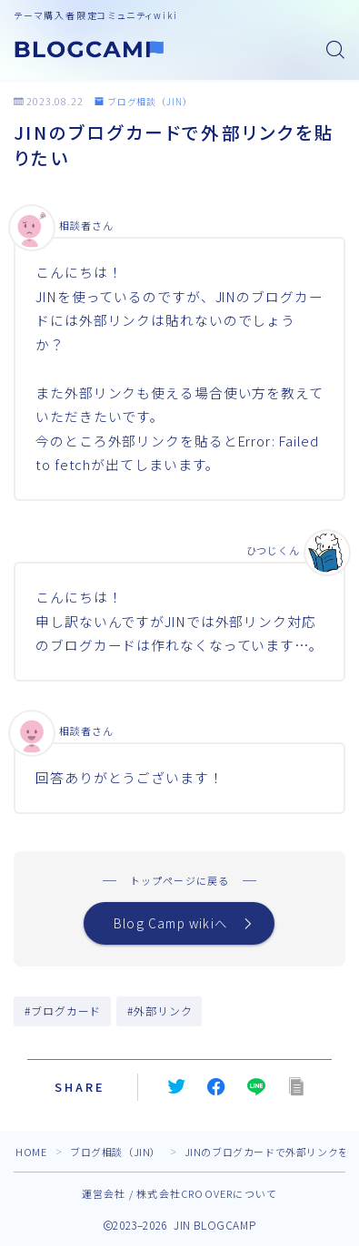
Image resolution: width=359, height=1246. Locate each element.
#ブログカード (63, 1010)
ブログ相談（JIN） (144, 101)
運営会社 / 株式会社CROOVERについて (179, 1193)
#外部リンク (159, 1010)
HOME (30, 1151)
